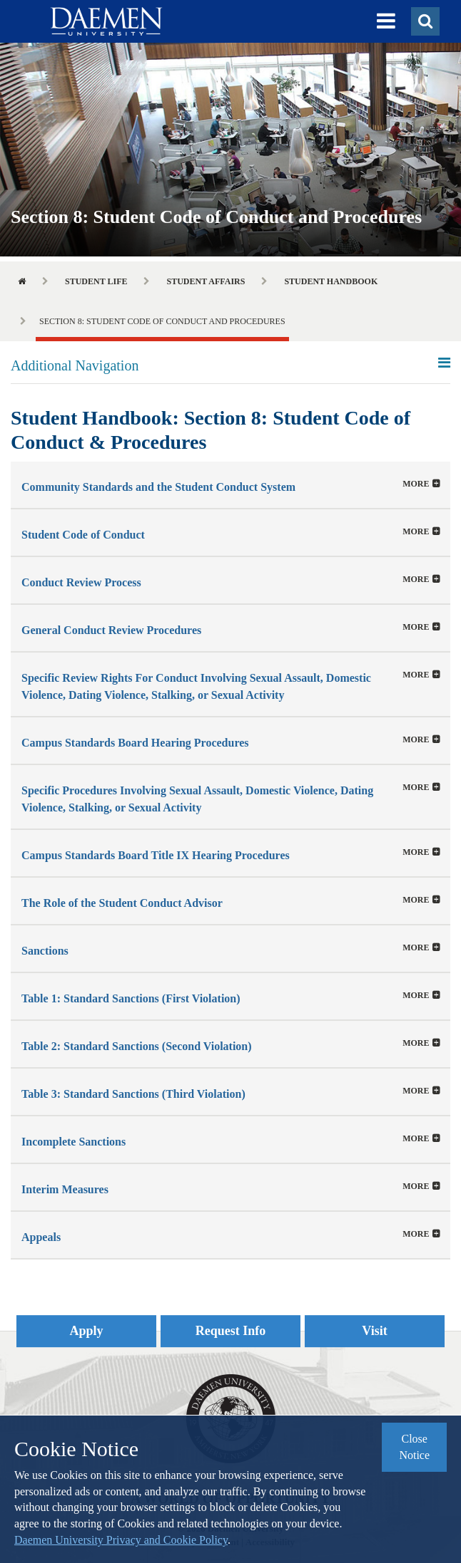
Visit (374, 1331)
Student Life (96, 281)
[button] (386, 21)
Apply (86, 1331)
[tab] (230, 485)
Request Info (231, 1331)
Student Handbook (331, 281)
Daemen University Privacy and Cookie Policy (121, 1540)
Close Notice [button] (414, 1447)
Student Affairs (205, 281)
